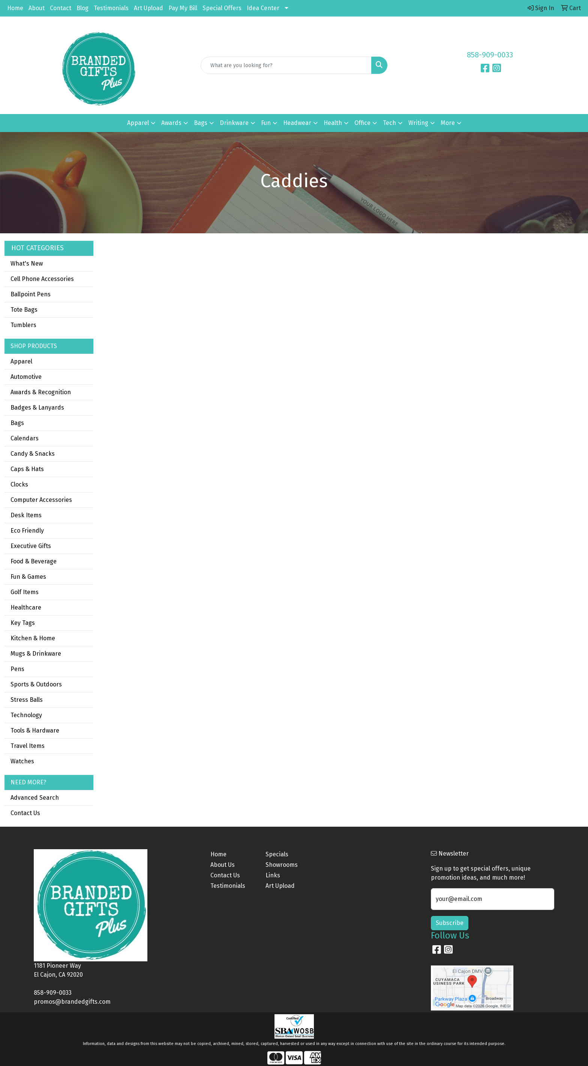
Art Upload (148, 8)
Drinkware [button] (234, 122)
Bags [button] (200, 122)
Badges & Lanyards (37, 407)
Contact (60, 8)
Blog (82, 8)
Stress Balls (26, 699)
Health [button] (333, 122)
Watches (22, 761)
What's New (26, 263)
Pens (17, 669)
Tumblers (23, 325)
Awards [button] (171, 122)
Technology (26, 715)
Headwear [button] (297, 122)
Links (273, 875)
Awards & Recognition (40, 392)
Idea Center (263, 8)
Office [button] (362, 122)
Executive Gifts (30, 546)
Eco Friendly (27, 530)
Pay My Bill (182, 8)
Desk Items (26, 515)
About (36, 8)
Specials (277, 854)
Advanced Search (34, 797)
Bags (17, 422)
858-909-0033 (490, 54)
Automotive (26, 376)
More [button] (448, 122)
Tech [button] (389, 122)
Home (15, 8)
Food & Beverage (33, 561)
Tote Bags (24, 309)
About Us (222, 864)
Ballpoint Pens (30, 294)
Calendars (24, 438)
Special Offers (222, 8)
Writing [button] (418, 122)
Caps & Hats (27, 469)
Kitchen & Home (32, 638)
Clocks (19, 484)
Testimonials (111, 8)
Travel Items (27, 745)
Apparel (21, 361)
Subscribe (450, 922)
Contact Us (25, 813)
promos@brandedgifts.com (72, 1001)
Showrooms (282, 864)
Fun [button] (266, 122)
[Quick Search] (286, 65)
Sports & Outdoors (36, 684)
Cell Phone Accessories (42, 278)
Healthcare (25, 607)
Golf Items (24, 592)
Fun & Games (28, 576)
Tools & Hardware (34, 730)
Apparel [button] (138, 122)
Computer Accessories (41, 499)
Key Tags (22, 622)
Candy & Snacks (32, 453)
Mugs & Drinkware (35, 653)
